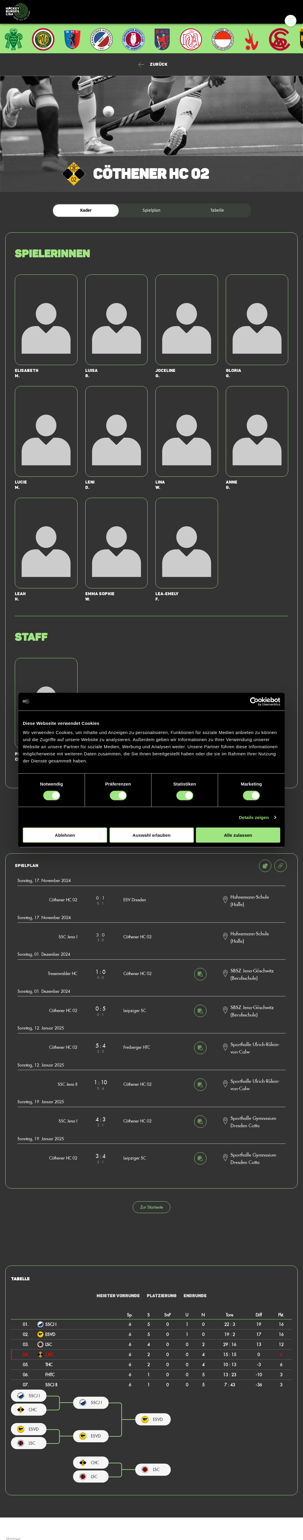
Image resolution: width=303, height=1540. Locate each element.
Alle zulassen (238, 835)
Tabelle (217, 210)
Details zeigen (254, 817)
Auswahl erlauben (151, 835)
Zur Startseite (151, 1207)
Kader (86, 210)
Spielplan (151, 210)
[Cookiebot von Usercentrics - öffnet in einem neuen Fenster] (254, 701)
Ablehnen (65, 835)
